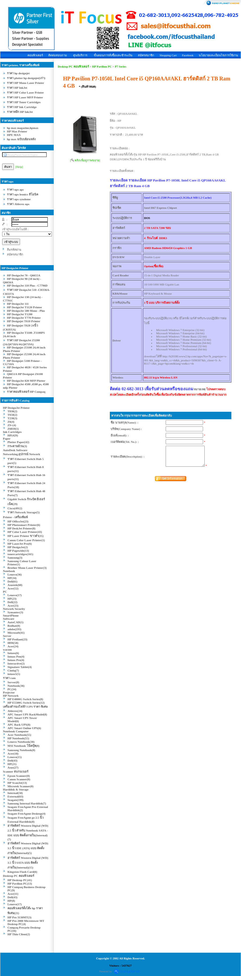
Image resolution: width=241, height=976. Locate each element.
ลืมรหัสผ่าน (14, 249)
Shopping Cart (168, 55)
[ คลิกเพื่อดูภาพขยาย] (85, 160)
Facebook (187, 55)
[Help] (19, 166)
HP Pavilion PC (102, 66)
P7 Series (120, 66)
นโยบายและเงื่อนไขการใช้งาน (218, 55)
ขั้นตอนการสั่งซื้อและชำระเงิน (113, 55)
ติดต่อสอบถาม (57, 55)
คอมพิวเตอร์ (35, 55)
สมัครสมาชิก (146, 55)
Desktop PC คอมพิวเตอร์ (73, 66)
